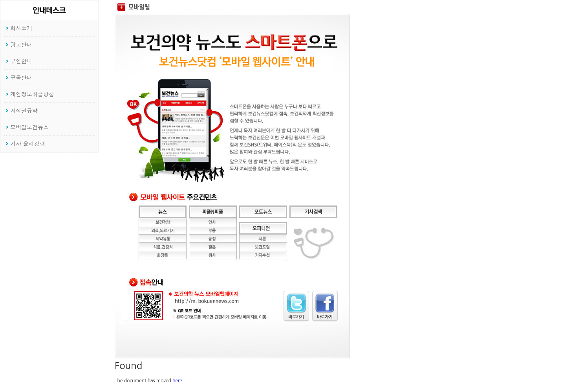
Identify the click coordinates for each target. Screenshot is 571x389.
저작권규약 (24, 110)
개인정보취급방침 (32, 94)
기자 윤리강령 (27, 143)
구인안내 (21, 61)
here (177, 380)
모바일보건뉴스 (29, 127)
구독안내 (21, 77)
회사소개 (21, 28)
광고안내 (21, 44)
